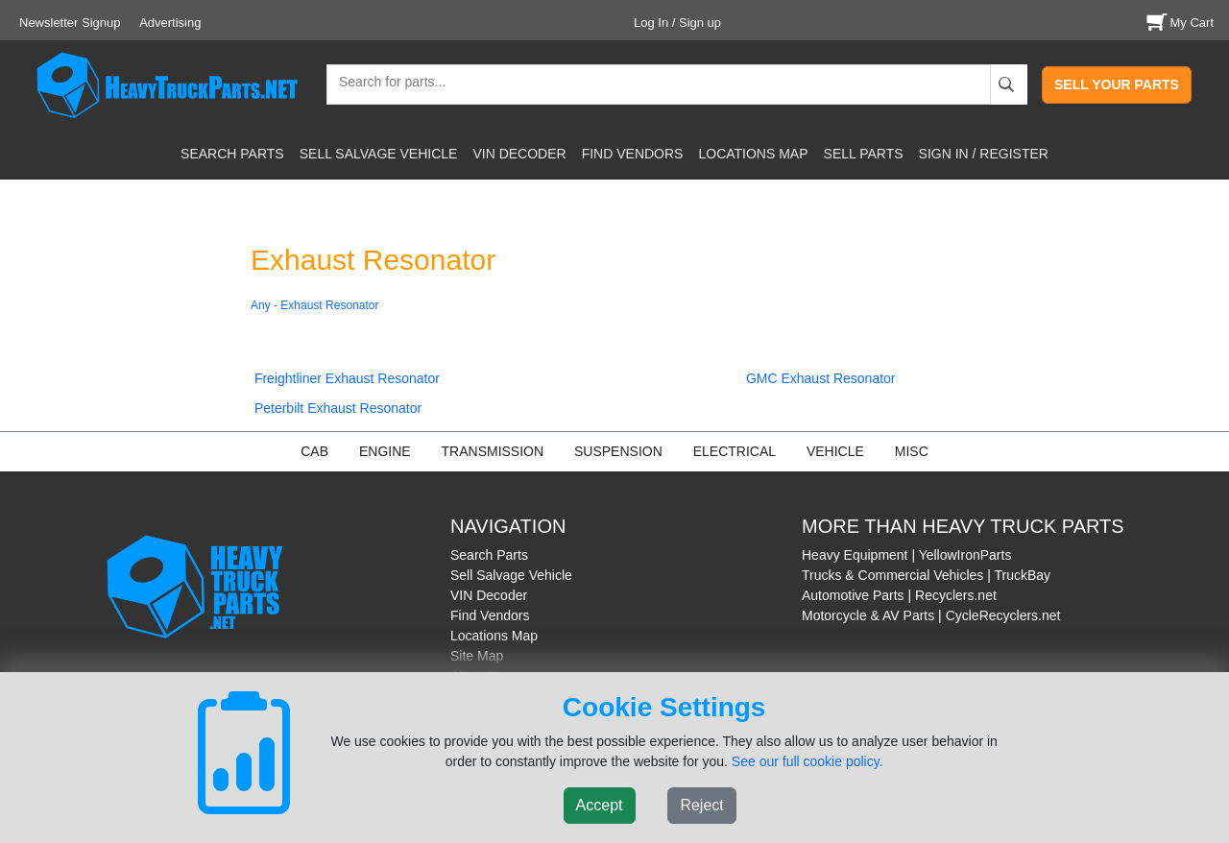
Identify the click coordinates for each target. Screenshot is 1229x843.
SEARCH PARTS (232, 153)
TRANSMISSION (493, 451)
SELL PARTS (864, 153)
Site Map (476, 655)
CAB (314, 451)
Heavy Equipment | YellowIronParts (906, 555)
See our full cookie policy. (807, 761)
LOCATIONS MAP (752, 153)
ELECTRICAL (734, 451)
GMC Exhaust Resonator (821, 378)
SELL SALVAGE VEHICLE (379, 153)
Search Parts (489, 555)
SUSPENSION (618, 451)
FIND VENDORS (633, 153)
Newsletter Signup (70, 22)
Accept (599, 805)
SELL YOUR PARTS (1116, 84)
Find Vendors (490, 615)
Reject (701, 805)
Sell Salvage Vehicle (511, 575)
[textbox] (385, 84)
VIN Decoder (488, 595)
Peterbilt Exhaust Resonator (338, 408)
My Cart (1178, 23)
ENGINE (385, 451)
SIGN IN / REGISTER (983, 153)
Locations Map (494, 635)
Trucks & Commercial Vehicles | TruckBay (926, 575)
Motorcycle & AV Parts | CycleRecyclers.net (931, 615)
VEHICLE (835, 451)
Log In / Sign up (677, 22)
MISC (911, 451)
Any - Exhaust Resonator (314, 305)
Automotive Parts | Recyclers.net (899, 595)
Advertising (170, 22)
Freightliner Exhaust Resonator (347, 378)
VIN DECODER (519, 153)
